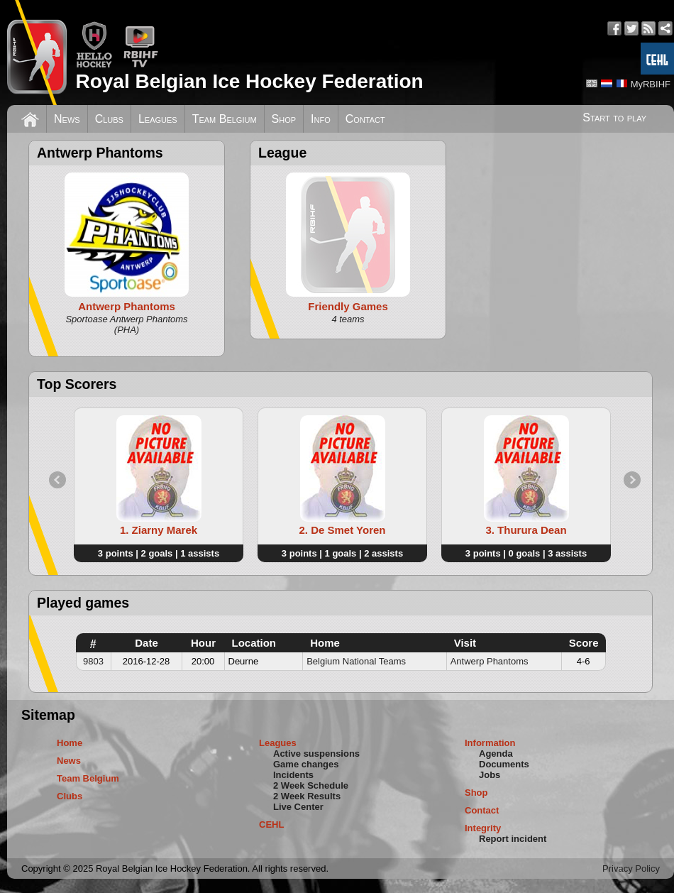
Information (490, 743)
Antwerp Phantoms (490, 661)
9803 (93, 661)
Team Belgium (224, 119)
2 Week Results (307, 796)
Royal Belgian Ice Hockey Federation (249, 81)
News (67, 119)
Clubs (109, 119)
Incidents (293, 774)
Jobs (489, 774)
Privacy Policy (631, 868)
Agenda (496, 753)
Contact (365, 119)
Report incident (512, 838)
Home (69, 743)
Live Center (298, 806)
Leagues (157, 119)
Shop (284, 119)
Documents (504, 764)
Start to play (614, 117)
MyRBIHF (650, 84)
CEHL (271, 824)
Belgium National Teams (356, 661)
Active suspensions (316, 753)
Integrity (483, 828)
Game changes (306, 764)
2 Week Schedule (310, 785)
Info (321, 119)
